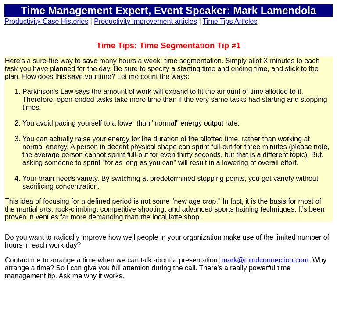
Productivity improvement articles (145, 21)
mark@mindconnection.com (265, 260)
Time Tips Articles (230, 21)
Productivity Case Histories (46, 21)
